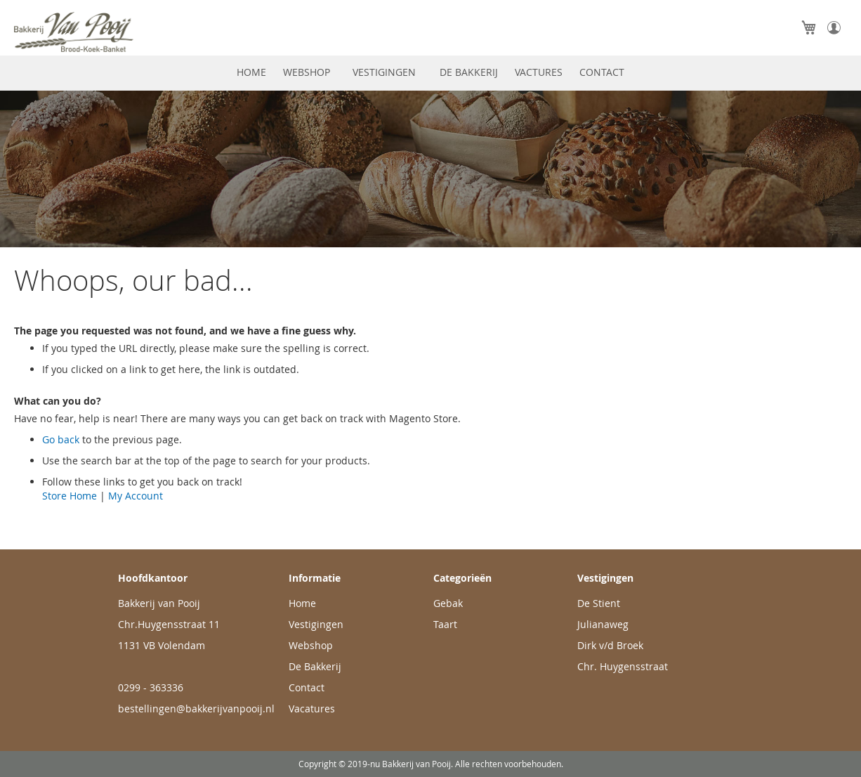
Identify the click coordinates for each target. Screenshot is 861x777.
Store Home (69, 495)
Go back (60, 439)
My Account (135, 495)
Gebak (448, 603)
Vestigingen (316, 624)
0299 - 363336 (150, 687)
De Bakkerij (315, 666)
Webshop (311, 645)
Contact (306, 687)
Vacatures (312, 708)
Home (302, 603)
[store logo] (102, 32)
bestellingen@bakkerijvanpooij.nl (196, 708)
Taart (445, 624)
